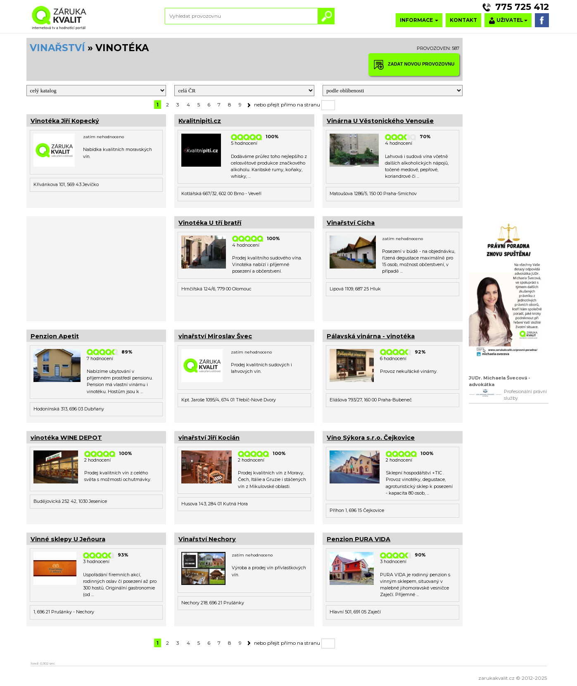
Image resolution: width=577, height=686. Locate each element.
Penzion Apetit (55, 336)
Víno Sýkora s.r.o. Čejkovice (371, 437)
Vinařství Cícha (351, 222)
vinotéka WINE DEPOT (66, 437)
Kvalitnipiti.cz (199, 121)
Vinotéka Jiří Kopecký (65, 121)
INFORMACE (419, 20)
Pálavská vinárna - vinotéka (371, 336)
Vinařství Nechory (207, 539)
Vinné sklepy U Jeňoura (68, 539)
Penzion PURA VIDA (358, 539)
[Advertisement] (96, 267)
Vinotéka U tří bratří (209, 222)
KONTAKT (463, 20)
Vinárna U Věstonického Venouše (380, 121)
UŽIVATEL (508, 20)
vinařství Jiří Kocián (209, 437)
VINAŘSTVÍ (57, 48)
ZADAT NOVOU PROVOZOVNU (413, 64)
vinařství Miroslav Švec (215, 336)
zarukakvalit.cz (496, 678)
